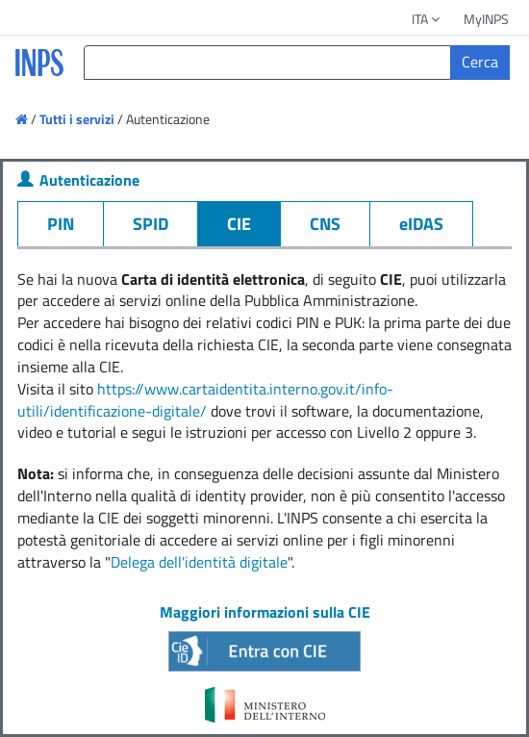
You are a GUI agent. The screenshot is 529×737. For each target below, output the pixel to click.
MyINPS (486, 19)
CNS (325, 224)
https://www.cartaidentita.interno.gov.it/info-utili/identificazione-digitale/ (205, 399)
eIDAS (421, 224)
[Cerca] (480, 62)
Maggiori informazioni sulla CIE (265, 611)
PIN (60, 224)
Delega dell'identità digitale (199, 561)
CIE (239, 224)
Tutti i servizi (76, 119)
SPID (150, 224)
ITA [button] (427, 19)
